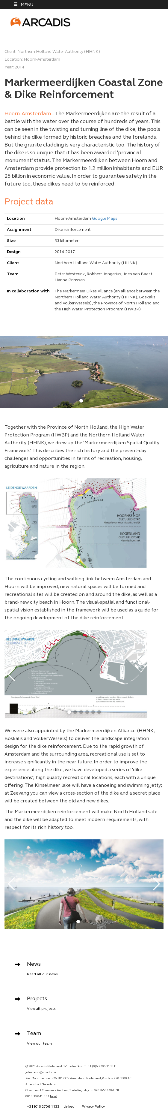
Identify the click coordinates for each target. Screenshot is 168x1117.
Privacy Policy (93, 1107)
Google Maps (104, 218)
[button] (81, 401)
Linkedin (70, 1107)
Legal (53, 1096)
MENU (23, 4)
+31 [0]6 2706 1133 (43, 1107)
